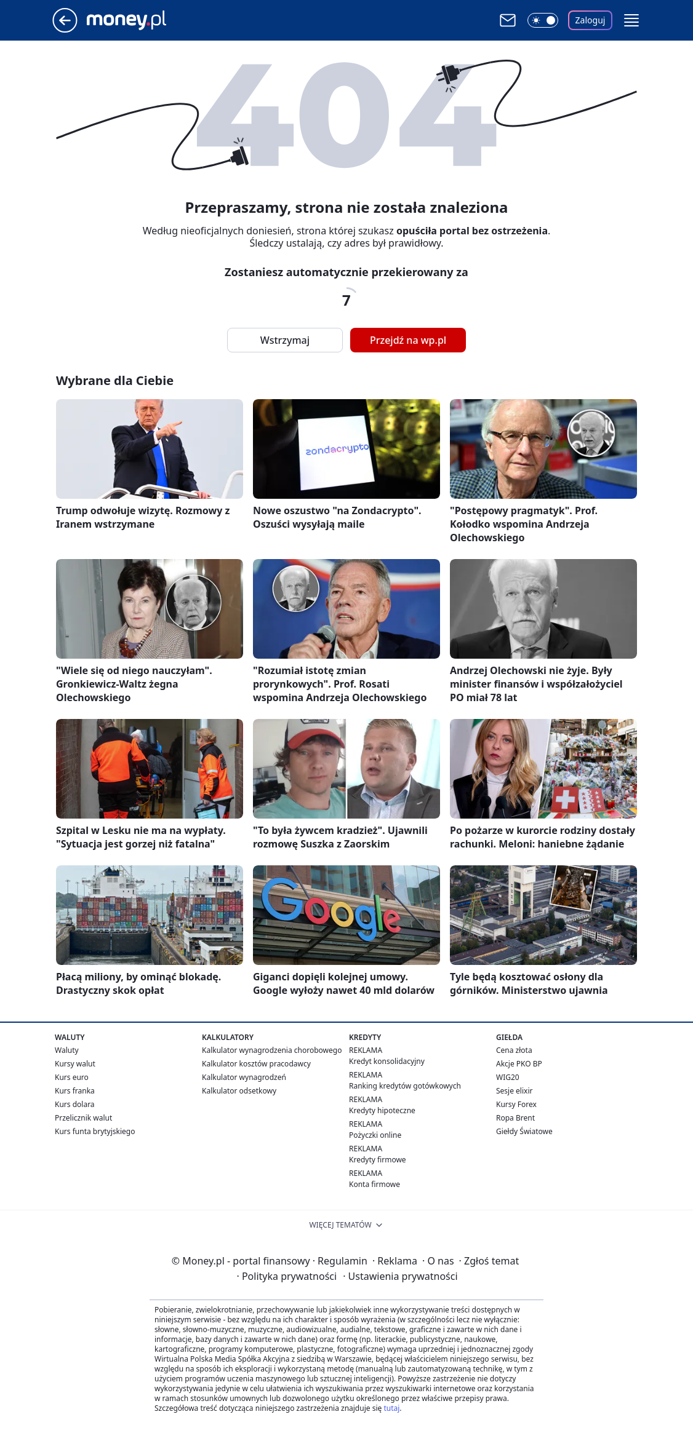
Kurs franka (75, 1091)
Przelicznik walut (83, 1118)
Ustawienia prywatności (400, 1276)
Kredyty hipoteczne (382, 1110)
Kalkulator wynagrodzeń (244, 1077)
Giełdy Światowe (524, 1131)
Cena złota (514, 1050)
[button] (631, 20)
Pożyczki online (375, 1135)
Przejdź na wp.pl (408, 340)
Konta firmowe (374, 1184)
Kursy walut (75, 1063)
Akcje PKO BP (519, 1063)
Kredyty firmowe (377, 1159)
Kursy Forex (516, 1104)
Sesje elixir (514, 1091)
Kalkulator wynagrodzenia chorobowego (272, 1050)
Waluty (67, 1050)
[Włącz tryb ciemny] (542, 20)
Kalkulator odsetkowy (239, 1091)
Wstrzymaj (285, 340)
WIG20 (507, 1077)
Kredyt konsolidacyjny (387, 1061)
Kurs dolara (75, 1104)
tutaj (391, 1408)
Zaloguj (590, 20)
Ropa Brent (515, 1118)
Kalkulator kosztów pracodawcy (256, 1063)
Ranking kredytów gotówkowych (405, 1086)
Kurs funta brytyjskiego (95, 1131)
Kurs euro (72, 1077)
